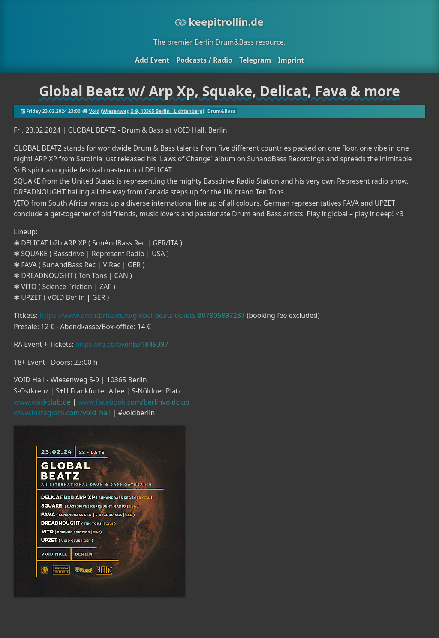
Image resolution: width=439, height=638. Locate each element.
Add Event (152, 60)
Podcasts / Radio (204, 60)
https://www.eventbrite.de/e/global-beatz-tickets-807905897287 (142, 315)
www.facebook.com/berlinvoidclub (133, 402)
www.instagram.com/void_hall (62, 412)
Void (94, 111)
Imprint (291, 60)
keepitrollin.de (219, 22)
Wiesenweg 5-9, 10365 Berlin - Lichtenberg (152, 111)
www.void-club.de (42, 402)
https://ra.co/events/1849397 (121, 344)
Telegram (255, 60)
